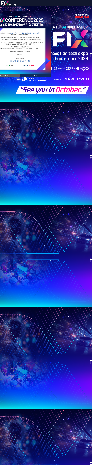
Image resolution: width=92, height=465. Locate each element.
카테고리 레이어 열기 (89, 2)
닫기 (35, 75)
